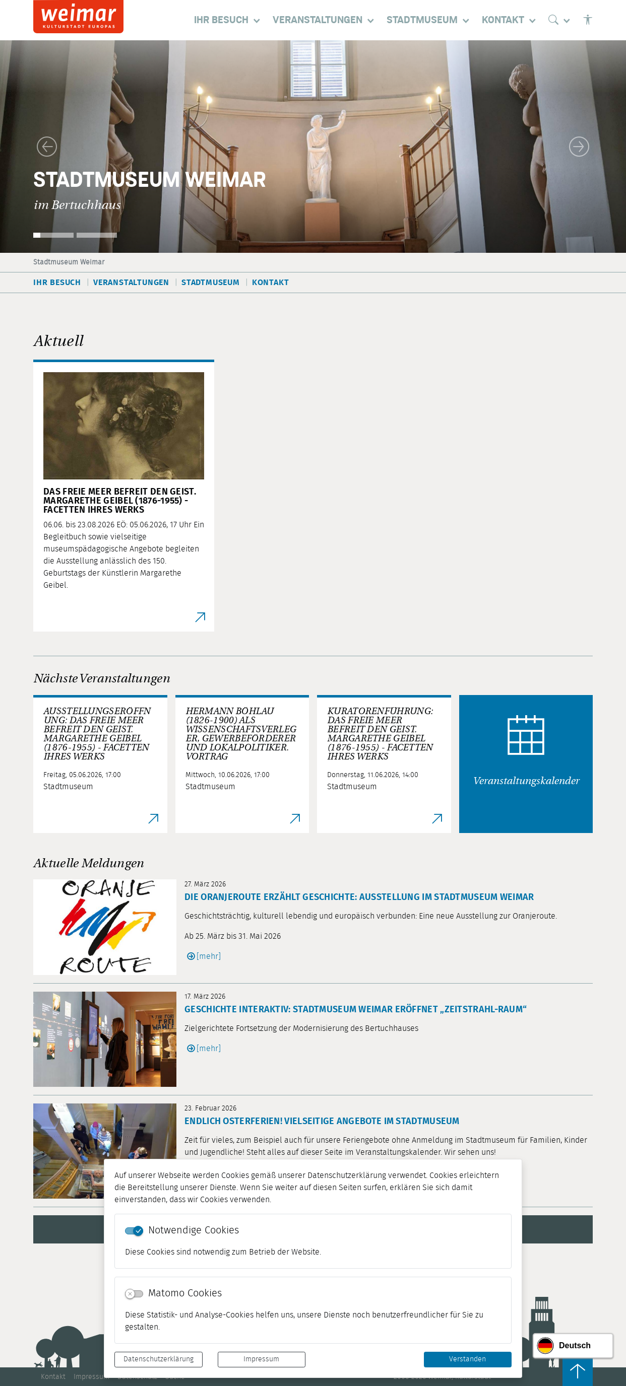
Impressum (261, 1359)
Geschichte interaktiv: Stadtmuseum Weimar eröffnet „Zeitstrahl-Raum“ (355, 1009)
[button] (47, 146)
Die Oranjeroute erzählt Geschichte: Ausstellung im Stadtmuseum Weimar (359, 897)
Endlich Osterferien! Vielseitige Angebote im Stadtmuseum (322, 1121)
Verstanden (467, 1359)
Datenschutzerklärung (158, 1359)
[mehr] (209, 956)
